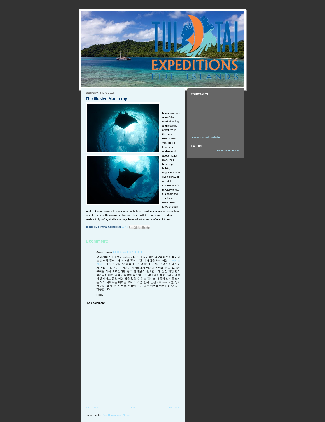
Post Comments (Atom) (116, 415)
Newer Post (92, 407)
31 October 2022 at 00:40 (128, 252)
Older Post (174, 407)
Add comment (96, 302)
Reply (99, 294)
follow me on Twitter (227, 150)
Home (133, 407)
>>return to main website (205, 137)
